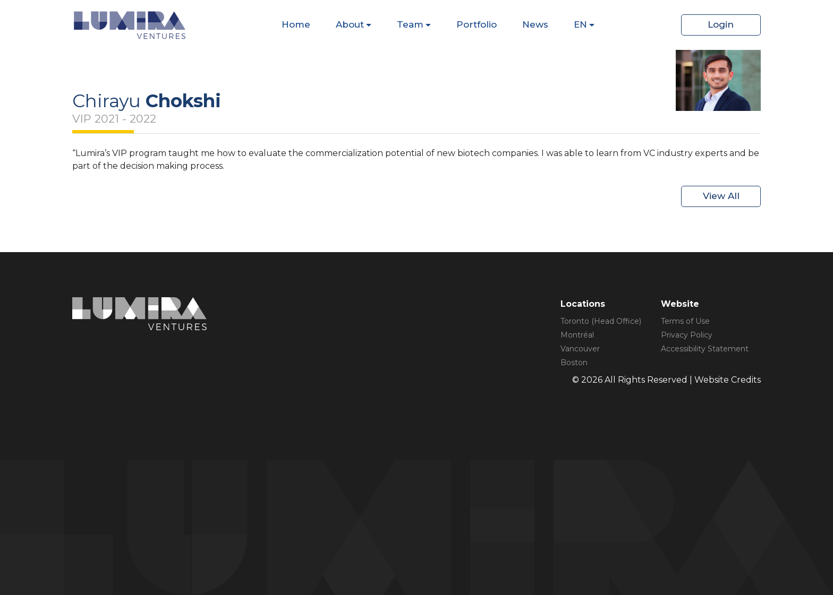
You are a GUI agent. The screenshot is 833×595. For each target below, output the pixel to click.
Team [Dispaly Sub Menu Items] (410, 24)
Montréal (577, 335)
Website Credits (727, 380)
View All (721, 196)
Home (296, 24)
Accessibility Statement (705, 348)
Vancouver (580, 348)
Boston (574, 362)
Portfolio (476, 24)
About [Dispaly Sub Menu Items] (350, 24)
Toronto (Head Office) (600, 321)
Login (721, 24)
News (535, 24)
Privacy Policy (686, 335)
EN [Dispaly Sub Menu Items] (580, 24)
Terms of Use (685, 321)
